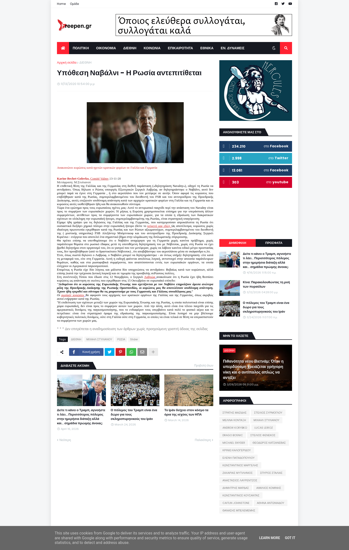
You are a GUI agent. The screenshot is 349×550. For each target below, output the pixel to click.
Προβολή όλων (203, 365)
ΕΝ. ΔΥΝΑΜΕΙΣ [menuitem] (233, 48)
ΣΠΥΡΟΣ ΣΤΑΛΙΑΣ (271, 473)
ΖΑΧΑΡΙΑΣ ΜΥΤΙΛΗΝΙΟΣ (237, 473)
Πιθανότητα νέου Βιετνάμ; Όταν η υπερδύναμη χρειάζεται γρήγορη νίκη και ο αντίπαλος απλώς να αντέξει (253, 369)
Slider (134, 339)
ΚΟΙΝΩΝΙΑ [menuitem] (152, 48)
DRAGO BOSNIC (232, 435)
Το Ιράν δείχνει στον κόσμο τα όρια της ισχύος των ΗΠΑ (186, 412)
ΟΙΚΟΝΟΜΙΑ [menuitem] (106, 48)
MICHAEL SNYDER (233, 443)
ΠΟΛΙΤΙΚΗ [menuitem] (81, 48)
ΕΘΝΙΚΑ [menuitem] (206, 48)
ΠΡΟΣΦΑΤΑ (274, 243)
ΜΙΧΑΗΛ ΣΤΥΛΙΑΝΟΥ (99, 339)
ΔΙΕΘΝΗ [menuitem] (129, 48)
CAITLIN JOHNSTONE (235, 503)
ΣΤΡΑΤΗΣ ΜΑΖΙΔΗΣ (234, 413)
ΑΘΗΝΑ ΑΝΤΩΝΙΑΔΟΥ (270, 503)
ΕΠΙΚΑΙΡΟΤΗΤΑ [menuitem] (180, 48)
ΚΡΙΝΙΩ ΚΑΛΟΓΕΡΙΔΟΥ (236, 450)
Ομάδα (74, 4)
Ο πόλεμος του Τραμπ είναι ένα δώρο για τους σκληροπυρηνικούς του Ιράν (134, 414)
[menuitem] (63, 48)
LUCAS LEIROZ (263, 428)
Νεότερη (65, 440)
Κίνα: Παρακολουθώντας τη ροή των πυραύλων (266, 284)
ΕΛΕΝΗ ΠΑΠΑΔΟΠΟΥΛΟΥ (238, 458)
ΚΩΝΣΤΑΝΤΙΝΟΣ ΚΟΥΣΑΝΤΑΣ (240, 495)
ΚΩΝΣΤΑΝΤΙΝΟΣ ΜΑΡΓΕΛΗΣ (240, 465)
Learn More (269, 538)
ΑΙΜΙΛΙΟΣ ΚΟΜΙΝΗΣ (268, 488)
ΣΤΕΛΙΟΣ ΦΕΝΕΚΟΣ (262, 435)
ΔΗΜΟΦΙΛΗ (237, 243)
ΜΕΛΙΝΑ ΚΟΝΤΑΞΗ (234, 420)
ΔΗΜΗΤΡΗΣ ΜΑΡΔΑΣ (235, 488)
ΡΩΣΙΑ (121, 339)
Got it (290, 538)
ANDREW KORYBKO (234, 428)
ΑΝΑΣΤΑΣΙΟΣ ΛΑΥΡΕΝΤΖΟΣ (239, 480)
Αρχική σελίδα (66, 62)
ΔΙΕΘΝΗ (85, 62)
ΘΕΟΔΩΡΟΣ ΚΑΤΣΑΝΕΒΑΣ (269, 443)
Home (61, 4)
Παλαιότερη (203, 440)
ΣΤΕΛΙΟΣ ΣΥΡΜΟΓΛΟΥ (268, 413)
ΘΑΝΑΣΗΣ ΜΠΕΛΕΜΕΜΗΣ (238, 510)
